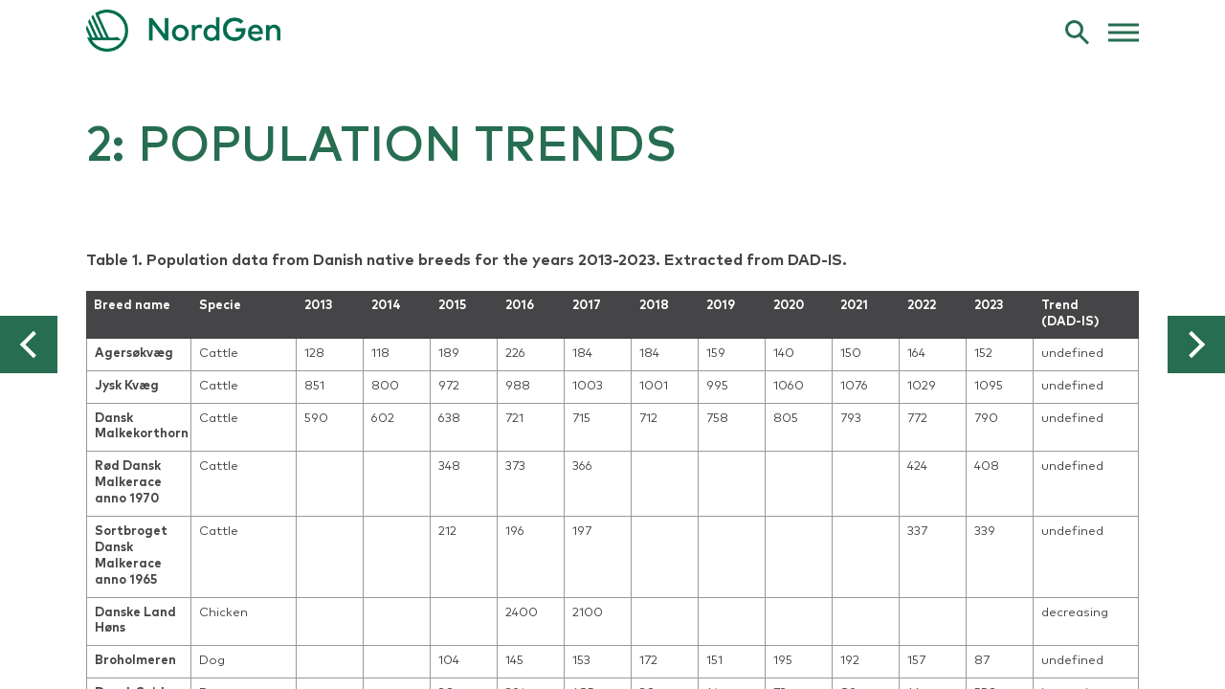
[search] (1077, 32)
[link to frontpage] (612, 31)
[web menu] (1123, 30)
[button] (28, 344)
